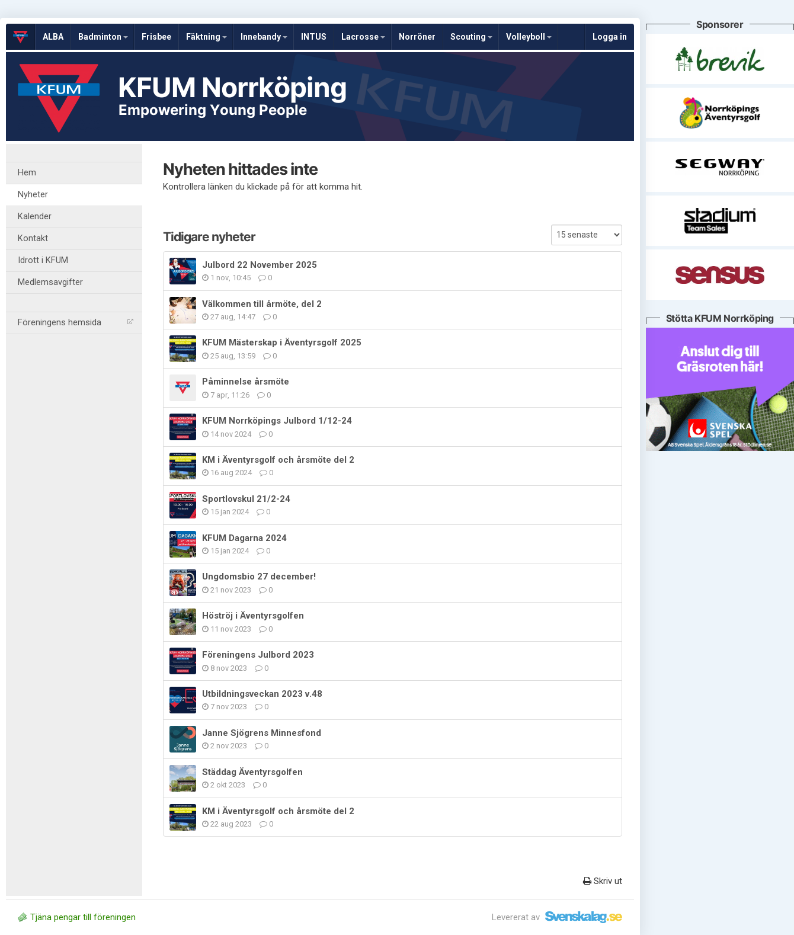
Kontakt (33, 238)
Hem (27, 173)
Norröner (417, 36)
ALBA (53, 36)
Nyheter (33, 195)
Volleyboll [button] (529, 36)
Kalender (35, 217)
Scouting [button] (471, 36)
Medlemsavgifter (50, 282)
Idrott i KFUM (43, 260)
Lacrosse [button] (363, 36)
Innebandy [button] (264, 36)
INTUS (313, 36)
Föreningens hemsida (75, 323)
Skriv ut (602, 881)
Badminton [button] (103, 36)
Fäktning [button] (206, 36)
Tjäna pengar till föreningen (77, 917)
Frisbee (156, 36)
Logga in (610, 36)
